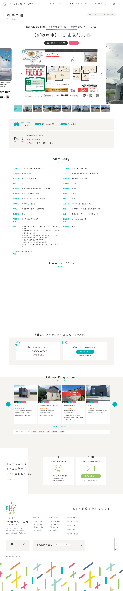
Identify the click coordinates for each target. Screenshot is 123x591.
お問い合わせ (97, 4)
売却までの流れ (54, 527)
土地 (48, 431)
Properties (97, 14)
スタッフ (79, 4)
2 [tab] (54, 426)
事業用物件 (54, 431)
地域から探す (38, 521)
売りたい (62, 4)
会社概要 (70, 4)
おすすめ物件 (38, 524)
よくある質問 (38, 530)
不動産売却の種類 (55, 521)
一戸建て (34, 431)
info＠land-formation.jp (85, 355)
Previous (22, 73)
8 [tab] (64, 426)
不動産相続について (56, 524)
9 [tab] (65, 426)
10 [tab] (67, 426)
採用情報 (71, 530)
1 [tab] (53, 426)
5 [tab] (59, 426)
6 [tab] (61, 426)
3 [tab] (56, 426)
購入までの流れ (38, 527)
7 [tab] (62, 426)
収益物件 (61, 431)
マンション (41, 431)
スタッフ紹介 (73, 522)
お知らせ (87, 4)
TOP (90, 14)
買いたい (53, 4)
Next (101, 73)
